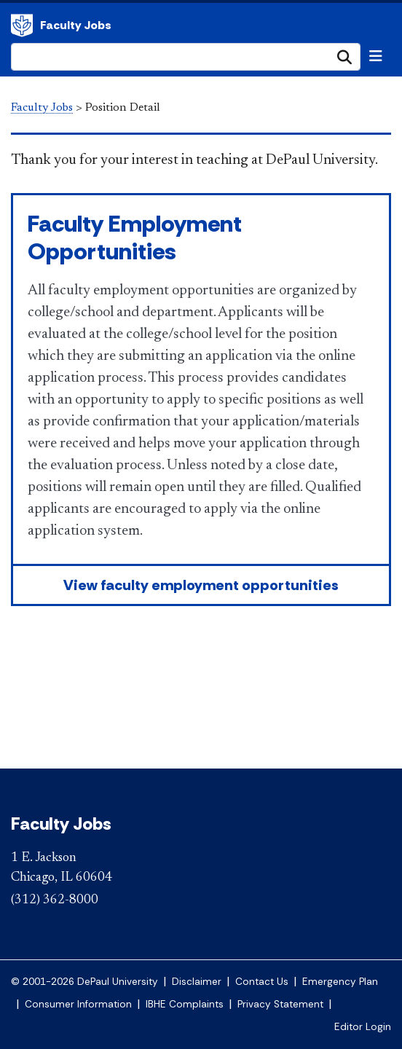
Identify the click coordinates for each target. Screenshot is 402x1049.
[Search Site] (185, 57)
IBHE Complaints (185, 1004)
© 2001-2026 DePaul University (84, 981)
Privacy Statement (280, 1004)
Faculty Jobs (75, 25)
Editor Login (362, 1027)
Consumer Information (78, 1004)
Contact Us (261, 981)
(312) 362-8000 (54, 900)
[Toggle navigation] (375, 56)
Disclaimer (196, 981)
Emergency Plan (340, 981)
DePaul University (22, 25)
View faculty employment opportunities (201, 584)
